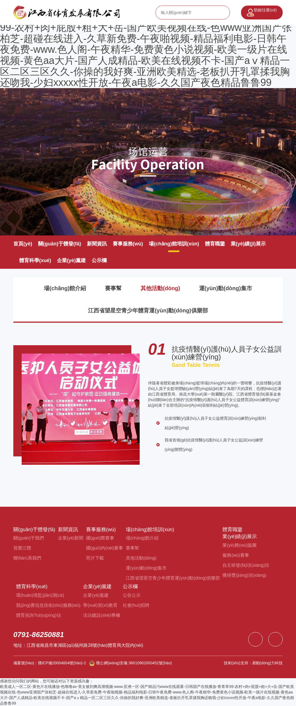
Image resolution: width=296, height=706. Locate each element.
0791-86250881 (38, 634)
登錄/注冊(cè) (265, 10)
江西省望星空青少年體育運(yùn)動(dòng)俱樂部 (148, 310)
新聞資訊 (97, 244)
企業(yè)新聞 (71, 538)
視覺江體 (22, 548)
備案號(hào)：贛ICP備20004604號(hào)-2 (49, 663)
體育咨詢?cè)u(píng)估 (38, 615)
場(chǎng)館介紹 (65, 288)
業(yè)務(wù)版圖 (239, 545)
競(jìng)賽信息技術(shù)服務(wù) (48, 605)
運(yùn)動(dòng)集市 (225, 288)
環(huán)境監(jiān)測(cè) (40, 595)
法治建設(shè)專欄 (101, 615)
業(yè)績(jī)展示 (248, 244)
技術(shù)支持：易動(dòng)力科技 (253, 663)
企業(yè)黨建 (71, 260)
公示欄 (99, 260)
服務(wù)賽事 (235, 555)
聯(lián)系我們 (27, 558)
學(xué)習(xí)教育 (100, 605)
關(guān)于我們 (28, 538)
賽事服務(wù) (128, 244)
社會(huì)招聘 (136, 605)
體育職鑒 (215, 244)
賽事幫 (113, 288)
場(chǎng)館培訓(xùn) (174, 244)
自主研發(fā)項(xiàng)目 (245, 565)
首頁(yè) (22, 244)
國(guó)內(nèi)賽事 (104, 548)
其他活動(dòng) (160, 288)
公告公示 (132, 595)
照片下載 (95, 558)
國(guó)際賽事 (100, 538)
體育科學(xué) (35, 260)
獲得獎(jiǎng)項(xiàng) (244, 575)
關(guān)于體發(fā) (59, 244)
